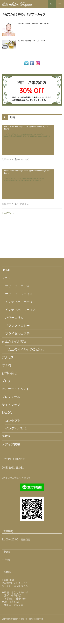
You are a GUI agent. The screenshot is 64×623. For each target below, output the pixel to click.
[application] (28, 140)
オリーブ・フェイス (19, 294)
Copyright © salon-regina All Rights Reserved (22, 619)
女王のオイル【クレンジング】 (16, 159)
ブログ (6, 381)
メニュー (8, 278)
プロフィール (11, 397)
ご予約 (6, 365)
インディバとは (16, 428)
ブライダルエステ (17, 333)
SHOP (6, 436)
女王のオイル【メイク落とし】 (16, 203)
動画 (12, 117)
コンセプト (12, 420)
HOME (6, 270)
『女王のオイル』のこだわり (25, 349)
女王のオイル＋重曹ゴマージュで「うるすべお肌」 (33, 23)
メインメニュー (60, 4)
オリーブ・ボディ (17, 286)
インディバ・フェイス (20, 310)
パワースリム (14, 317)
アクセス (8, 357)
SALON (7, 412)
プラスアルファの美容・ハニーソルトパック (31, 41)
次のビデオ (8, 213)
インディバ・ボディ (19, 302)
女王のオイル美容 (14, 341)
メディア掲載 (11, 444)
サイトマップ (11, 404)
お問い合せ (9, 373)
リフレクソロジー (17, 325)
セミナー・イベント (15, 389)
